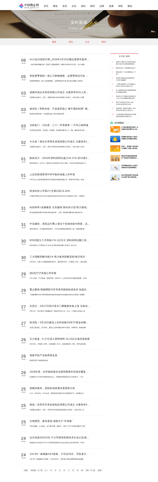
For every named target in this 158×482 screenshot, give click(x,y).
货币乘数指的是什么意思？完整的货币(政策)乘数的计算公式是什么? (129, 167)
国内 (83, 6)
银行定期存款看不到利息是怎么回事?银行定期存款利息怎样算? (129, 176)
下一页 (92, 470)
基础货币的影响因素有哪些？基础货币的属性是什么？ (129, 157)
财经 (92, 6)
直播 (111, 6)
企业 (74, 6)
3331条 (33, 470)
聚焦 (55, 6)
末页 (99, 470)
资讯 (64, 6)
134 (87, 470)
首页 (46, 6)
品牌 (102, 6)
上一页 (40, 470)
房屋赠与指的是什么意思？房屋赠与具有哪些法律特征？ (129, 138)
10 (82, 470)
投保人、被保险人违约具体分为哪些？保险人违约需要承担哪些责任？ (129, 147)
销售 (120, 6)
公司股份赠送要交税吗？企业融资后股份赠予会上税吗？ (129, 128)
